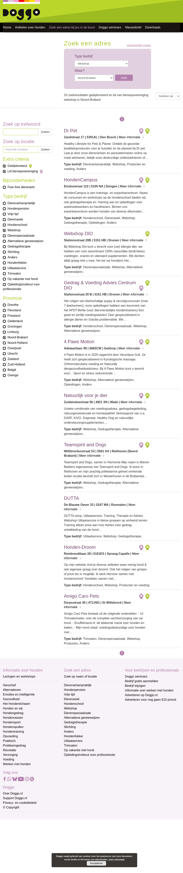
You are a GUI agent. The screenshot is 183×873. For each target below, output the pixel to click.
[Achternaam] (30, 848)
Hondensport (12, 722)
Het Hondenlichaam (16, 703)
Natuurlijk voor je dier (85, 395)
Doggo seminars (110, 27)
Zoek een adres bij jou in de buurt (72, 27)
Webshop (70, 708)
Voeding (8, 759)
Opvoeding (10, 736)
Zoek (124, 77)
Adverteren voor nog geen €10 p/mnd (150, 699)
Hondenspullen (13, 727)
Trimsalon (70, 745)
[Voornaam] (30, 835)
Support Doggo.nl (15, 798)
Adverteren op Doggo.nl (141, 695)
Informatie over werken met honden (149, 690)
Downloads (152, 27)
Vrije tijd (69, 694)
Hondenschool (74, 703)
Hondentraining (13, 731)
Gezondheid (11, 699)
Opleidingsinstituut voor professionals (89, 754)
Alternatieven (12, 689)
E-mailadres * (12, 816)
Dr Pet (70, 130)
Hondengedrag (13, 713)
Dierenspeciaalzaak (77, 713)
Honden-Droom (80, 547)
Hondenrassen (13, 717)
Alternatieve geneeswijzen (82, 717)
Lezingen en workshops (19, 676)
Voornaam (10, 829)
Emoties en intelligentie (19, 694)
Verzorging (10, 754)
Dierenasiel (71, 699)
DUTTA (71, 498)
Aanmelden (30, 858)
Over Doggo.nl (13, 793)
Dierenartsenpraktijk (77, 685)
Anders (69, 731)
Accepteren (96, 863)
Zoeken (45, 131)
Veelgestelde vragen (139, 45)
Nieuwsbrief (133, 27)
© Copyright (11, 807)
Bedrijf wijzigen (135, 685)
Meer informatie (129, 137)
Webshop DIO (78, 233)
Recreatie (9, 750)
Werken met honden (17, 764)
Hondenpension (75, 689)
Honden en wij (12, 708)
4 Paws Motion (79, 341)
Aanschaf (9, 685)
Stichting (70, 727)
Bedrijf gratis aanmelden (141, 681)
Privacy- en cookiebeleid (19, 802)
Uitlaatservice (73, 740)
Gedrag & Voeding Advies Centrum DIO (100, 285)
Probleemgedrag (14, 745)
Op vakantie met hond (79, 750)
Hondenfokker (73, 736)
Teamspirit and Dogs (85, 444)
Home (7, 27)
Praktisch (9, 740)
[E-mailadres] (30, 822)
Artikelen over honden (30, 27)
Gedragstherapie (75, 722)
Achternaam (11, 842)
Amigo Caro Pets (81, 596)
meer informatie (117, 859)
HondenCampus (80, 179)
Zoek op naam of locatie (80, 676)
